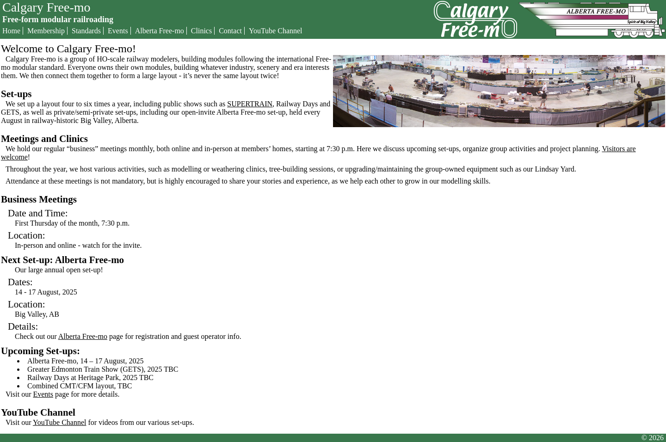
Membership (46, 31)
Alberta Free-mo (159, 31)
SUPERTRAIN (249, 104)
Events (118, 31)
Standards (86, 31)
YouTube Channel (275, 31)
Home (11, 31)
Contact (230, 31)
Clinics (201, 31)
